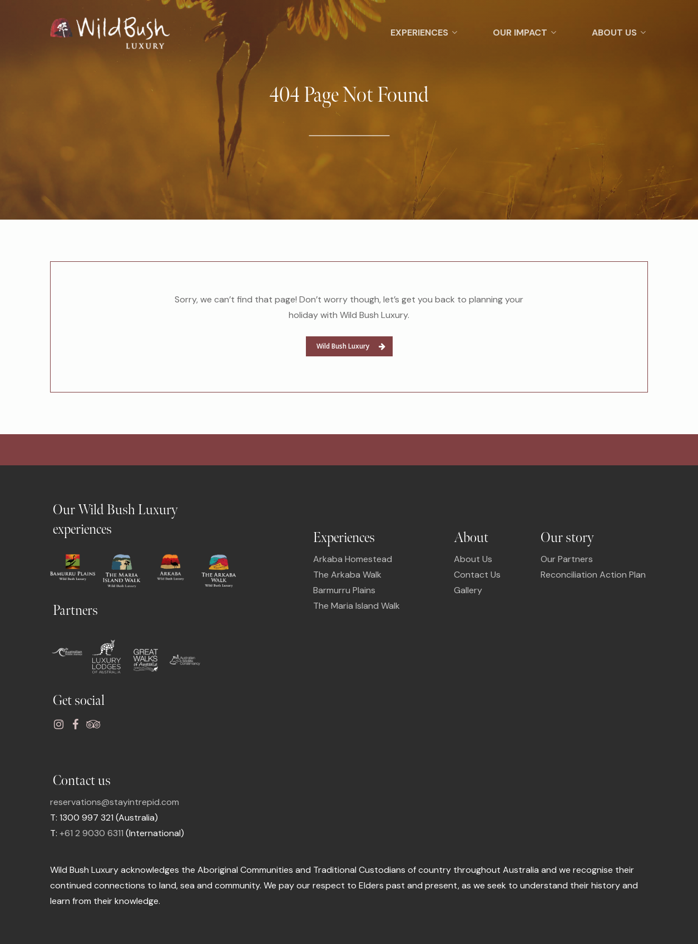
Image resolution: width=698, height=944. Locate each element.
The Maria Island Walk (356, 606)
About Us (473, 559)
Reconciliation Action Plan (593, 574)
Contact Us (477, 574)
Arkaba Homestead (352, 559)
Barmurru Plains (344, 590)
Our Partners (567, 559)
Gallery (468, 590)
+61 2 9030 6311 (91, 833)
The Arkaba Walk (347, 574)
